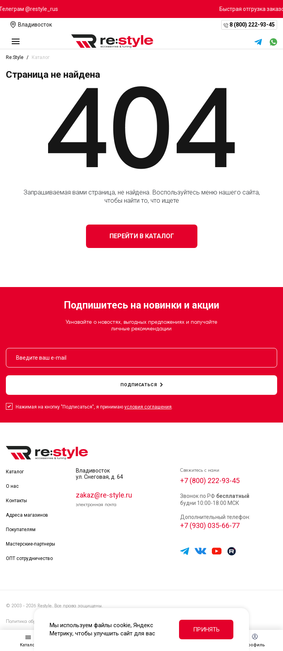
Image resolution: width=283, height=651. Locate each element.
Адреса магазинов (27, 515)
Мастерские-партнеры (30, 544)
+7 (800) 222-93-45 (210, 480)
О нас (12, 486)
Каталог (15, 471)
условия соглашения (148, 407)
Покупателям (21, 529)
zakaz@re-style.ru (104, 495)
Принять (206, 629)
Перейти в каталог (141, 236)
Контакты (16, 500)
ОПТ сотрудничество (29, 558)
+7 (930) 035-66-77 (210, 526)
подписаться (141, 384)
